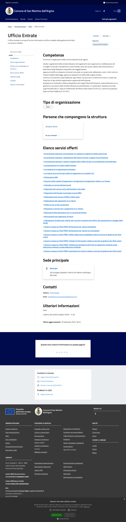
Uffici (30, 26)
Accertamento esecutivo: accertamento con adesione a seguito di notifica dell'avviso (75, 153)
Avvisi (94, 436)
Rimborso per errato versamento (56, 204)
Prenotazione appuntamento (43, 463)
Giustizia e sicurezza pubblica (73, 432)
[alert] (63, 510)
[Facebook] (101, 11)
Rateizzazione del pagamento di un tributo (60, 201)
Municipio (54, 268)
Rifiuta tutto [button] (70, 515)
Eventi (94, 449)
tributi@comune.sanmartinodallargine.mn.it (62, 297)
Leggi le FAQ (38, 470)
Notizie (94, 429)
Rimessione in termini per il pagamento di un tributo (63, 208)
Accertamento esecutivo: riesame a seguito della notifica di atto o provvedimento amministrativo (80, 161)
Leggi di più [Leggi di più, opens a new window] (86, 506)
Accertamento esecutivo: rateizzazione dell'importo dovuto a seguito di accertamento (76, 157)
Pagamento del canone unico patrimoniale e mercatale (64, 189)
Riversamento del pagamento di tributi (58, 216)
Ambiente (66, 439)
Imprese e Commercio (41, 439)
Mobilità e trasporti (40, 452)
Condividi (97, 36)
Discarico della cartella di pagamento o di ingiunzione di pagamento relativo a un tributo (77, 181)
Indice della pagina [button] (15, 52)
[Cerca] (118, 11)
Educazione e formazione (71, 429)
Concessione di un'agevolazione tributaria (59, 169)
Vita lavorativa (39, 436)
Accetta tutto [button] (56, 515)
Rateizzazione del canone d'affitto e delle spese (62, 197)
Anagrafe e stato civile (41, 429)
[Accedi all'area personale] (111, 2)
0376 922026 (54, 293)
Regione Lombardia (11, 2)
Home (10, 26)
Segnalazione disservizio (42, 467)
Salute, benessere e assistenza (73, 443)
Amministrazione (20, 26)
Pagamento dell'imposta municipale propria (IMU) (63, 193)
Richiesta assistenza (41, 474)
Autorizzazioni (68, 446)
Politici (7, 443)
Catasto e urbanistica (41, 446)
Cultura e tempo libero (41, 432)
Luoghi (94, 446)
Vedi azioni (107, 36)
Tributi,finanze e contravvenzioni (74, 436)
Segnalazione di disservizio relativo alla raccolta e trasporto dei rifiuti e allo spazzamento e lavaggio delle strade (83, 221)
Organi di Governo (11, 429)
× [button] (124, 499)
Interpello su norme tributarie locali (57, 185)
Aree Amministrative (12, 432)
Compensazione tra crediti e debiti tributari (60, 165)
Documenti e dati (11, 450)
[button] (59, 510)
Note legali (67, 474)
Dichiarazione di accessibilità (72, 477)
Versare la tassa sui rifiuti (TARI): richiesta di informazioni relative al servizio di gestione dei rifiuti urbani (82, 241)
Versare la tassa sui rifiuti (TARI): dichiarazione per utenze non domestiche (71, 230)
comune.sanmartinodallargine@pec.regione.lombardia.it (24, 491)
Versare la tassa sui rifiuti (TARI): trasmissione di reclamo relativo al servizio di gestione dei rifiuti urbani (82, 251)
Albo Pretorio (67, 467)
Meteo (94, 453)
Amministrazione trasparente (73, 463)
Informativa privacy (69, 470)
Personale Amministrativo (14, 446)
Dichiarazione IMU (51, 177)
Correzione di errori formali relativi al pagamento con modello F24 (69, 173)
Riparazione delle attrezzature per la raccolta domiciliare (65, 212)
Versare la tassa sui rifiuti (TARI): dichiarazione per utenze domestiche (70, 226)
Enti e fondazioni (11, 439)
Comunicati (96, 432)
